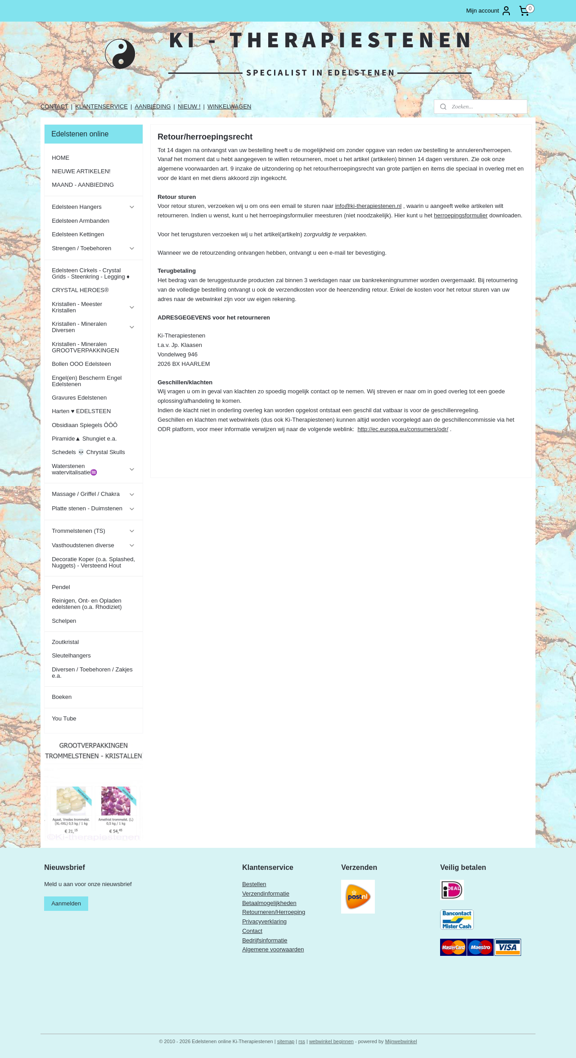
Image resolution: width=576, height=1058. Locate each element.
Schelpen (64, 620)
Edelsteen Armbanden (80, 220)
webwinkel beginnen (331, 1041)
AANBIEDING (153, 106)
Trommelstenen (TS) (93, 531)
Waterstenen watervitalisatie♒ (93, 469)
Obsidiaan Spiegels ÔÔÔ (84, 425)
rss (301, 1041)
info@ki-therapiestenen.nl (368, 206)
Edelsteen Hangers (93, 207)
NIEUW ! (189, 106)
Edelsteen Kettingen (78, 234)
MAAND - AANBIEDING (83, 184)
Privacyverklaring (264, 921)
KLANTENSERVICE (101, 106)
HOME (60, 157)
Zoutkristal (65, 642)
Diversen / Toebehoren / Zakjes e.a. (92, 672)
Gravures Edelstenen (79, 397)
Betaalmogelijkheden (269, 903)
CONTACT (54, 106)
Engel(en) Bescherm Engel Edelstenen (87, 380)
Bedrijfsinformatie (264, 940)
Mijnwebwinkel (401, 1041)
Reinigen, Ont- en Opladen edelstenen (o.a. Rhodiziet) (87, 603)
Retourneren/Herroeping (273, 912)
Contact (252, 930)
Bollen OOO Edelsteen (81, 363)
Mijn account (489, 10)
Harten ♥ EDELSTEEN (81, 411)
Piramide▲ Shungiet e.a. (84, 438)
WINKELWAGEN (229, 106)
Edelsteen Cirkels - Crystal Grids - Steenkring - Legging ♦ (91, 273)
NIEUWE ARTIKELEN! (81, 171)
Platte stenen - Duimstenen (93, 508)
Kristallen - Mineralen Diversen (93, 326)
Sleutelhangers (71, 655)
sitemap (286, 1041)
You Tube (64, 718)
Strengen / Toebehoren (93, 248)
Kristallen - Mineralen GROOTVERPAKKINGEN (85, 347)
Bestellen (254, 884)
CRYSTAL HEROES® (80, 290)
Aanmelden (66, 903)
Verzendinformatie (265, 893)
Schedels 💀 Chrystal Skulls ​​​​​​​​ (89, 452)
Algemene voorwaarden (273, 949)
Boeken (62, 696)
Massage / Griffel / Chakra (93, 494)
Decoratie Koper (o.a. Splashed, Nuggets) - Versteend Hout (93, 562)
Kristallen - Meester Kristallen (93, 307)
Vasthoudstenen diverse (93, 545)
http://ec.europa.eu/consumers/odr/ (402, 429)
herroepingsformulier (460, 215)
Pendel (61, 587)
